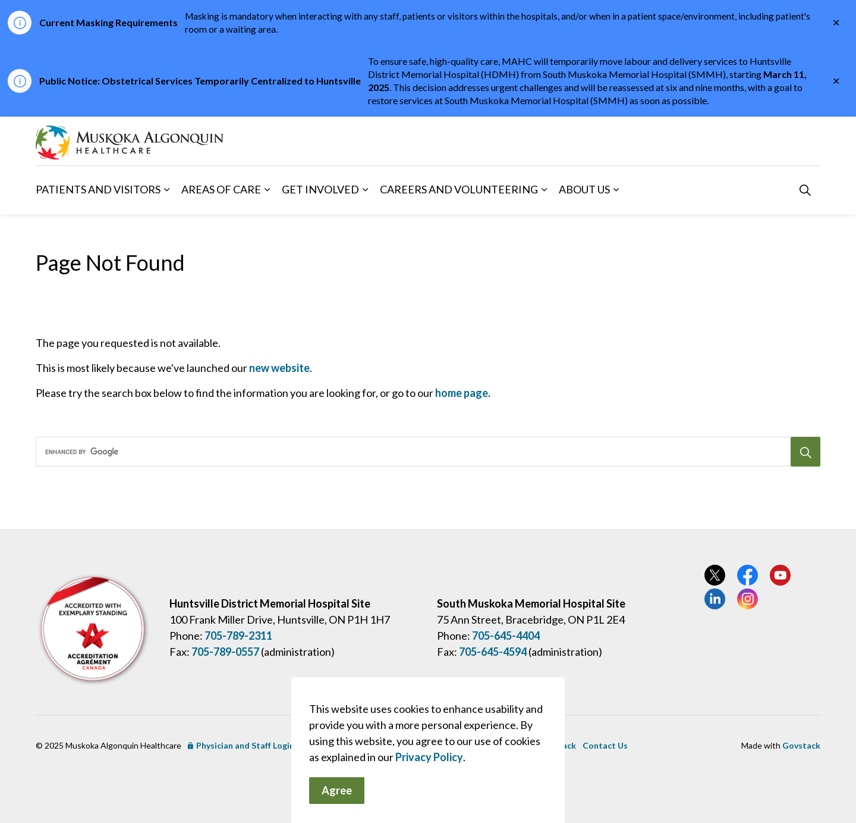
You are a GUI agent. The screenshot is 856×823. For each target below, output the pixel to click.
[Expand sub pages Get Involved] (365, 189)
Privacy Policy (429, 792)
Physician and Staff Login (241, 745)
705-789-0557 (225, 651)
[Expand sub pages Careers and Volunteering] (544, 189)
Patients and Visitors (98, 189)
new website (279, 367)
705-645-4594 (493, 651)
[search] (424, 452)
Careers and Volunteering (459, 189)
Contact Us (605, 745)
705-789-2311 (238, 635)
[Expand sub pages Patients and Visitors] (166, 189)
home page (461, 392)
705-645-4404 (506, 635)
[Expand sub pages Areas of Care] (267, 189)
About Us (584, 189)
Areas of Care (221, 189)
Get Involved (320, 189)
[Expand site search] (805, 189)
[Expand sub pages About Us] (616, 189)
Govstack (801, 745)
